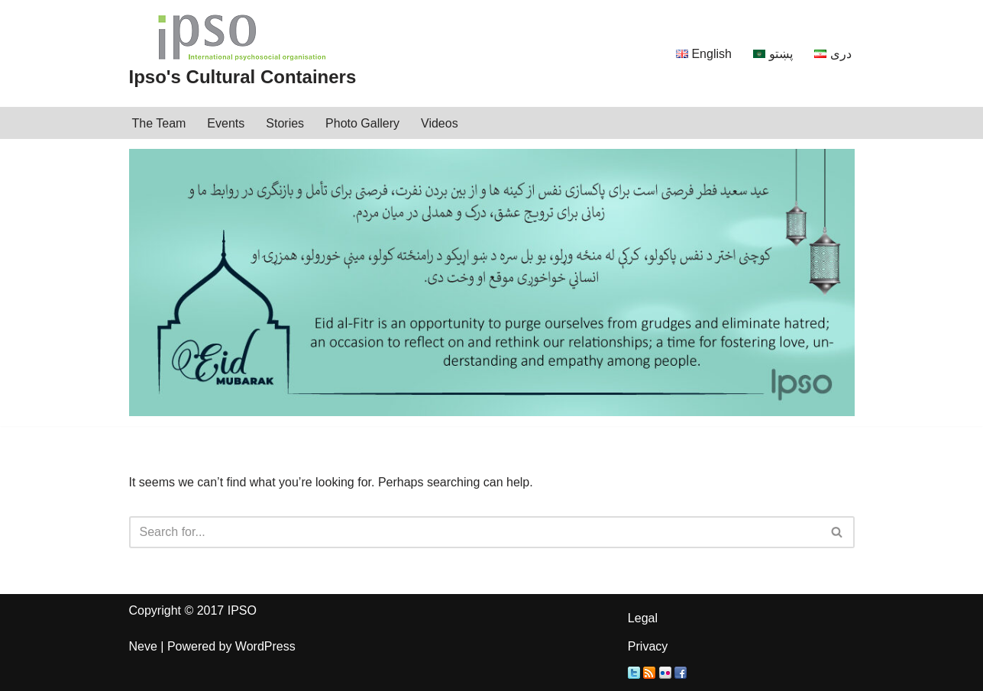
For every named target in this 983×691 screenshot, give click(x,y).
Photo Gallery (362, 123)
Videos (439, 123)
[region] (492, 282)
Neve (143, 646)
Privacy (648, 646)
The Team (159, 123)
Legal (643, 618)
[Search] (474, 532)
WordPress (265, 646)
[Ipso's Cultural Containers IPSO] (243, 53)
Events (225, 123)
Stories (285, 123)
